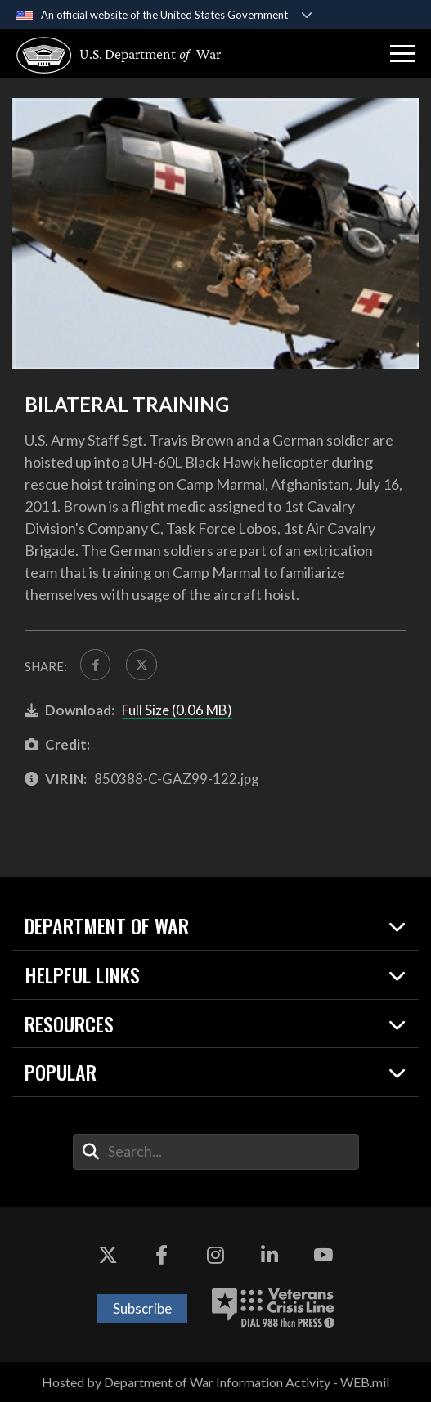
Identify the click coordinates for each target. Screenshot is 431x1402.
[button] (402, 54)
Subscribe (142, 1308)
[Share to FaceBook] (95, 664)
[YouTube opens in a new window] (323, 1255)
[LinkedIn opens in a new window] (269, 1255)
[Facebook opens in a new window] (161, 1255)
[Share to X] (141, 664)
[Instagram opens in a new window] (215, 1255)
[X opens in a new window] (108, 1255)
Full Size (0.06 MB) (177, 710)
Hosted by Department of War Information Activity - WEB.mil (215, 1382)
